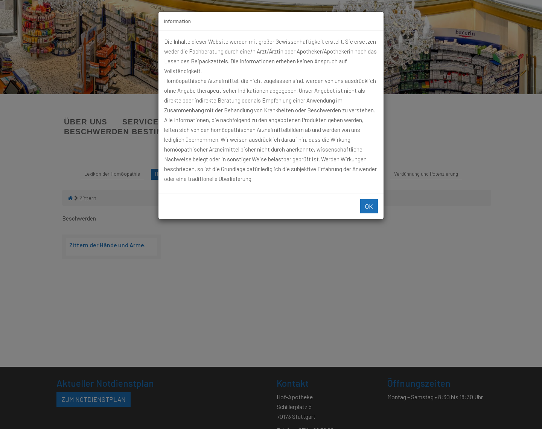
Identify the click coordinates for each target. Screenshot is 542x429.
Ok (369, 206)
